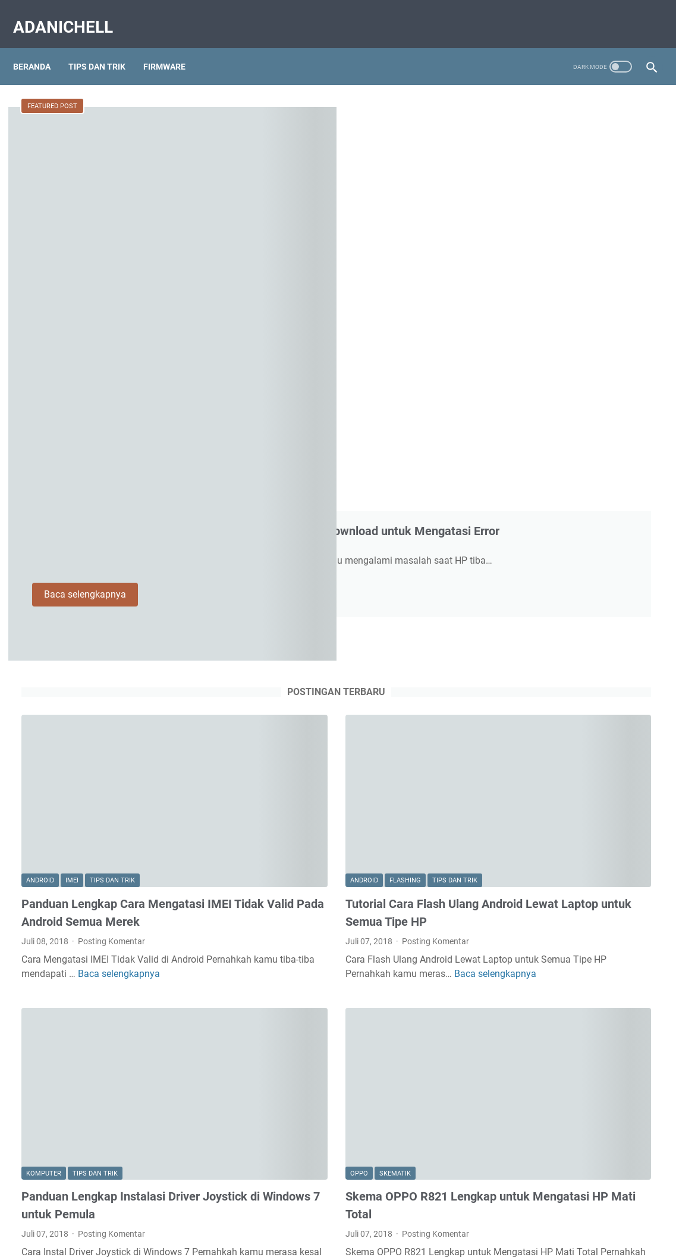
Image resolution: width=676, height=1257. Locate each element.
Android (40, 475)
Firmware (173, 47)
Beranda (40, 47)
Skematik (291, 742)
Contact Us (286, 1214)
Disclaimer (338, 1214)
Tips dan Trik (112, 475)
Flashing (301, 475)
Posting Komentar (111, 554)
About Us (237, 1214)
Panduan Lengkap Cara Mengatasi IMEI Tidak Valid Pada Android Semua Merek (121, 517)
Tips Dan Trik (105, 47)
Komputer (43, 742)
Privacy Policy (394, 1214)
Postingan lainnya (233, 1143)
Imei (71, 475)
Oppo (256, 742)
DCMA (443, 1214)
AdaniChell (71, 14)
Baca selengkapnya (301, 285)
